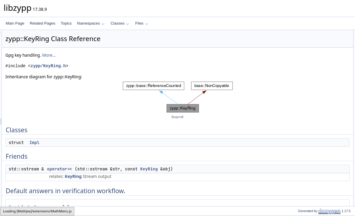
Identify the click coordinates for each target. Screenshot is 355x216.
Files (141, 23)
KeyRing (224, 169)
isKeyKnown (303, 152)
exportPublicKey (306, 126)
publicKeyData (304, 178)
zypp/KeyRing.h (123, 66)
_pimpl (298, 73)
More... (124, 55)
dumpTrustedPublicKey (311, 106)
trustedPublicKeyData (310, 185)
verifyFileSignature (308, 205)
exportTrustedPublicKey (312, 132)
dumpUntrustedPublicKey (313, 112)
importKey (301, 93)
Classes (120, 23)
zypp (8, 210)
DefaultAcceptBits (307, 66)
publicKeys (301, 165)
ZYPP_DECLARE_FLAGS (314, 79)
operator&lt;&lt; (305, 53)
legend (178, 117)
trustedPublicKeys (307, 172)
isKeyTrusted (303, 145)
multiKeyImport (305, 99)
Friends (294, 46)
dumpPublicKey (305, 119)
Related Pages (42, 23)
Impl (109, 142)
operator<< (134, 169)
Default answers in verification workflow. (320, 60)
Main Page (15, 23)
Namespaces (90, 23)
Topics (66, 23)
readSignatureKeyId (309, 139)
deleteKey (301, 159)
